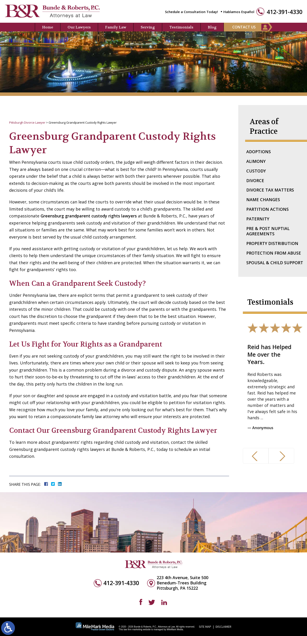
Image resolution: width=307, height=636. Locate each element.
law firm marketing (133, 629)
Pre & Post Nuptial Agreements (268, 231)
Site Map (205, 627)
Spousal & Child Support (274, 262)
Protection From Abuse (273, 253)
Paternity (257, 219)
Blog (212, 27)
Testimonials (181, 27)
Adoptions (258, 151)
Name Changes (263, 199)
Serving (148, 27)
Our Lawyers (79, 27)
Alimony (256, 161)
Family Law (115, 27)
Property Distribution (272, 243)
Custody (256, 171)
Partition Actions (267, 209)
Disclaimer (223, 627)
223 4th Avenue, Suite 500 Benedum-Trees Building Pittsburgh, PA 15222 (182, 583)
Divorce (255, 180)
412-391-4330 (284, 12)
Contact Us (244, 27)
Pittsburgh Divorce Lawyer (27, 122)
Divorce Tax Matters (270, 190)
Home (47, 27)
